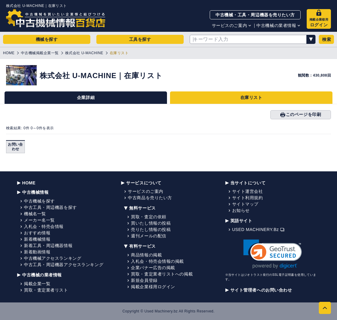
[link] (272, 254)
